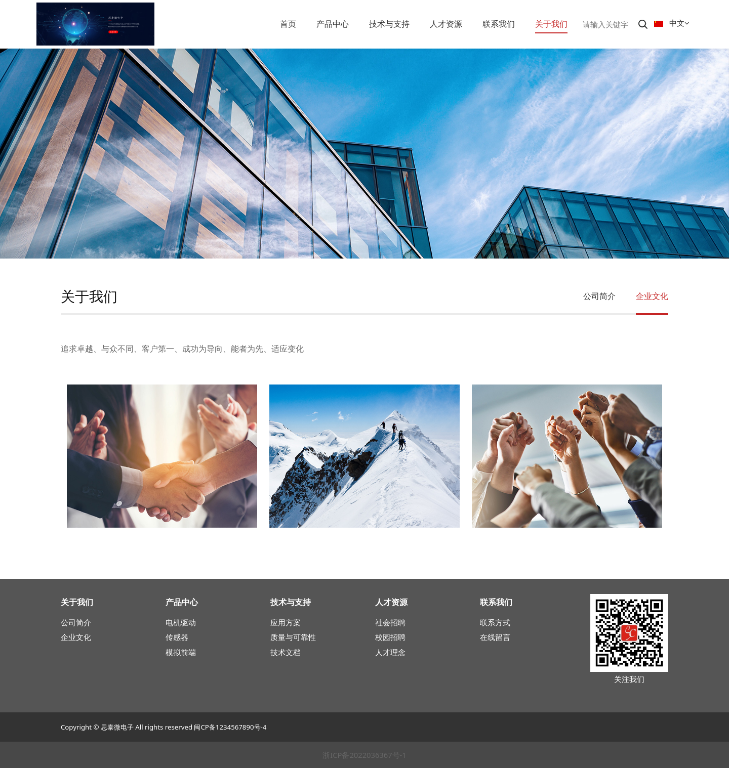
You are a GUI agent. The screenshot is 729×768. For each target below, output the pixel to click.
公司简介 (599, 296)
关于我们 (551, 23)
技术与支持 (389, 23)
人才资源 (446, 23)
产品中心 (332, 23)
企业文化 (652, 296)
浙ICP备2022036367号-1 (364, 755)
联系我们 (498, 23)
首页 (288, 23)
